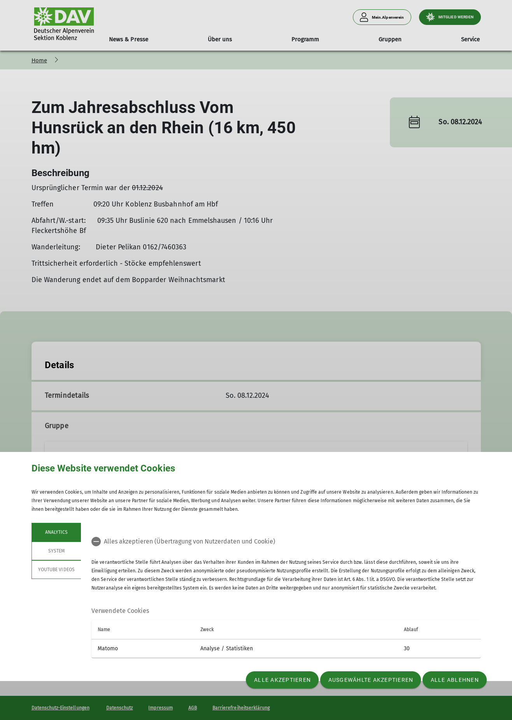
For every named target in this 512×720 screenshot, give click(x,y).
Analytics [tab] (56, 532)
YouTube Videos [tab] (56, 569)
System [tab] (56, 551)
